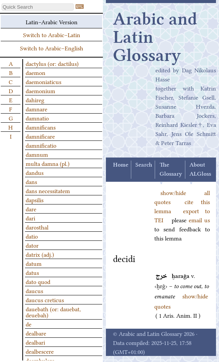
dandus (34, 172)
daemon (35, 72)
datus (32, 272)
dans (31, 181)
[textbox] (38, 7)
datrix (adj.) (40, 254)
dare (31, 208)
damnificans (41, 127)
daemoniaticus (43, 81)
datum (34, 263)
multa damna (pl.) (48, 163)
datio (32, 236)
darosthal (37, 227)
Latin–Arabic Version (52, 21)
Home (120, 165)
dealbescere (40, 351)
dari (30, 218)
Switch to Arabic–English (51, 48)
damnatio (37, 118)
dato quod (38, 281)
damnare (36, 109)
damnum (37, 154)
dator (32, 245)
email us (199, 219)
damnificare (40, 136)
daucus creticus (45, 299)
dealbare (36, 333)
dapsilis (34, 199)
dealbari (35, 342)
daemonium (40, 90)
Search (143, 165)
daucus (34, 290)
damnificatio (41, 145)
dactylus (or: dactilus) (52, 63)
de (28, 324)
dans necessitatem (48, 190)
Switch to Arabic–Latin (51, 34)
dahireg (35, 99)
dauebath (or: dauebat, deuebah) (53, 311)
